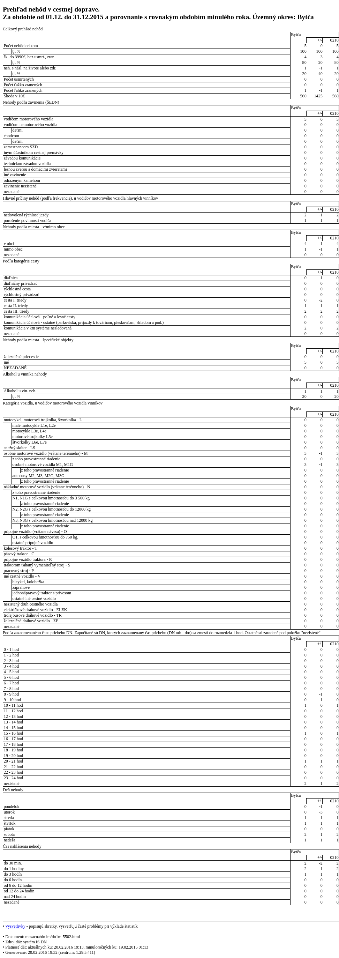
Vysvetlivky (15, 926)
